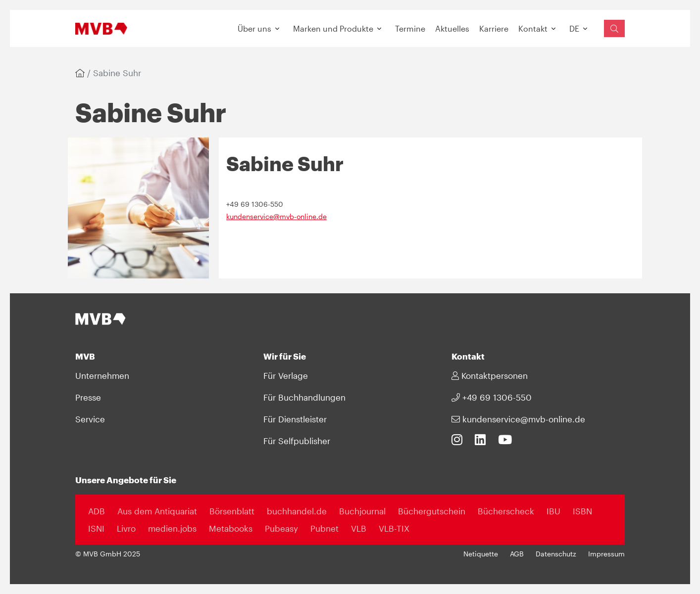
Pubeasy (281, 528)
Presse (88, 397)
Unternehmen (102, 375)
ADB (96, 511)
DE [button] (574, 28)
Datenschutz (556, 554)
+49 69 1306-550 (491, 397)
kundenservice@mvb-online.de (276, 217)
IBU (553, 511)
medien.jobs (172, 528)
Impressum (606, 554)
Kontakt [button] (533, 28)
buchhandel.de (297, 511)
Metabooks (230, 528)
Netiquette (480, 554)
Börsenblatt (231, 511)
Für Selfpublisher (296, 441)
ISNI (96, 528)
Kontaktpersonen (489, 375)
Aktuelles (452, 28)
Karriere (493, 28)
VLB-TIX (394, 528)
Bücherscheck (506, 511)
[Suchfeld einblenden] (614, 28)
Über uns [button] (254, 28)
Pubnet (324, 528)
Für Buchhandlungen (304, 397)
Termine (410, 28)
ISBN (582, 511)
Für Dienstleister (295, 419)
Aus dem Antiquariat (157, 511)
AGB (517, 554)
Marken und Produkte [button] (333, 28)
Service (90, 419)
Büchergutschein (431, 511)
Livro (126, 528)
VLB (358, 528)
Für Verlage (285, 375)
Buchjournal (362, 511)
